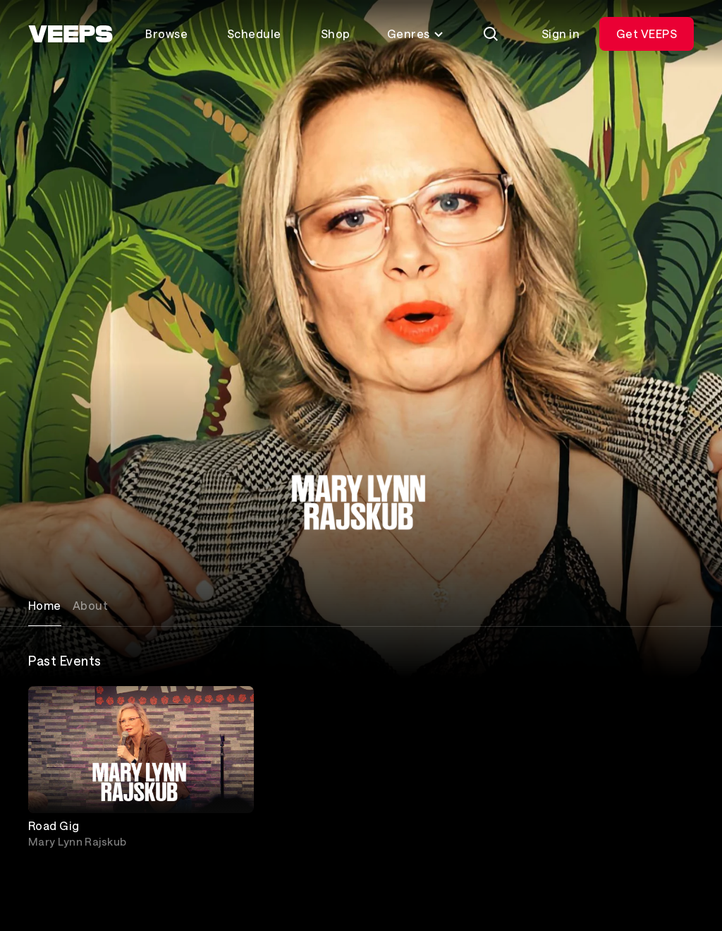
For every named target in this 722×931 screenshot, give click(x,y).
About (90, 605)
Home (44, 605)
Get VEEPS (646, 33)
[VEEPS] (70, 33)
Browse (166, 33)
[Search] (491, 34)
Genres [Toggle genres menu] (415, 33)
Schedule (254, 33)
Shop (335, 33)
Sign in (561, 33)
